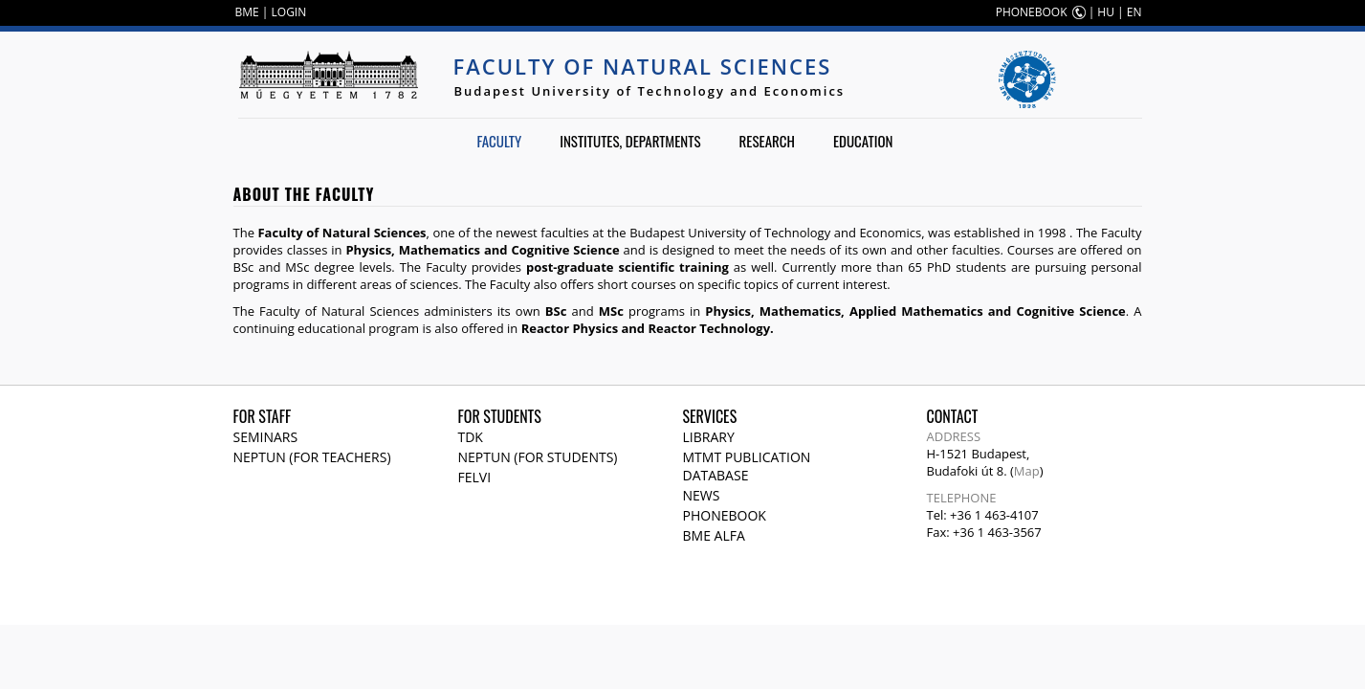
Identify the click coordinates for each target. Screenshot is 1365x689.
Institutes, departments (630, 140)
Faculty (498, 140)
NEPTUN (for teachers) (312, 457)
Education (863, 140)
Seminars (265, 437)
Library (709, 437)
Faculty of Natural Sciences (642, 66)
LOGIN (289, 12)
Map (1027, 470)
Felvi (475, 477)
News (701, 495)
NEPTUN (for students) (538, 457)
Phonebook (724, 515)
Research (767, 140)
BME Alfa (714, 535)
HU (1105, 12)
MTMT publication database (747, 466)
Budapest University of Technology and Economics (650, 91)
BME (247, 12)
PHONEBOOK (1032, 12)
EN (1134, 12)
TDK (470, 437)
